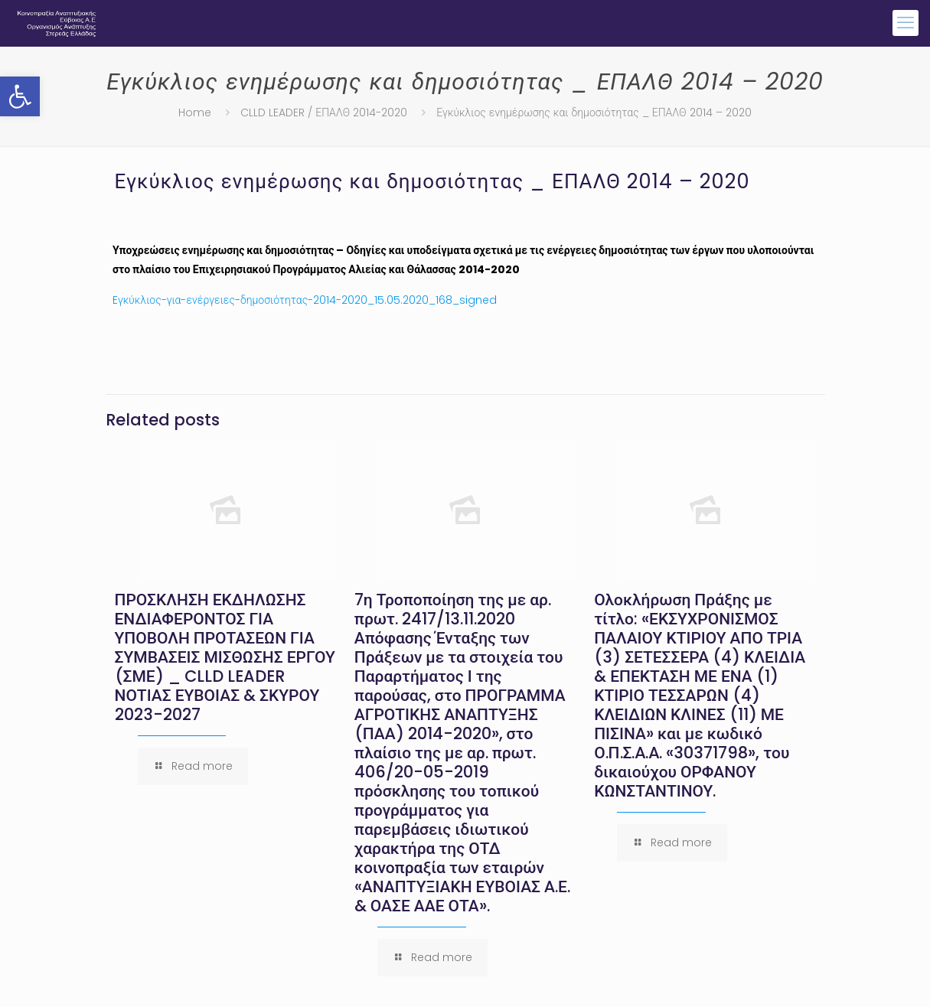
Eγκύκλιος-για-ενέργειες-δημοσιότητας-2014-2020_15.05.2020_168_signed (305, 300)
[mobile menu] (905, 23)
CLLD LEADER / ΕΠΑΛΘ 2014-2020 (323, 112)
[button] (20, 96)
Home (194, 112)
